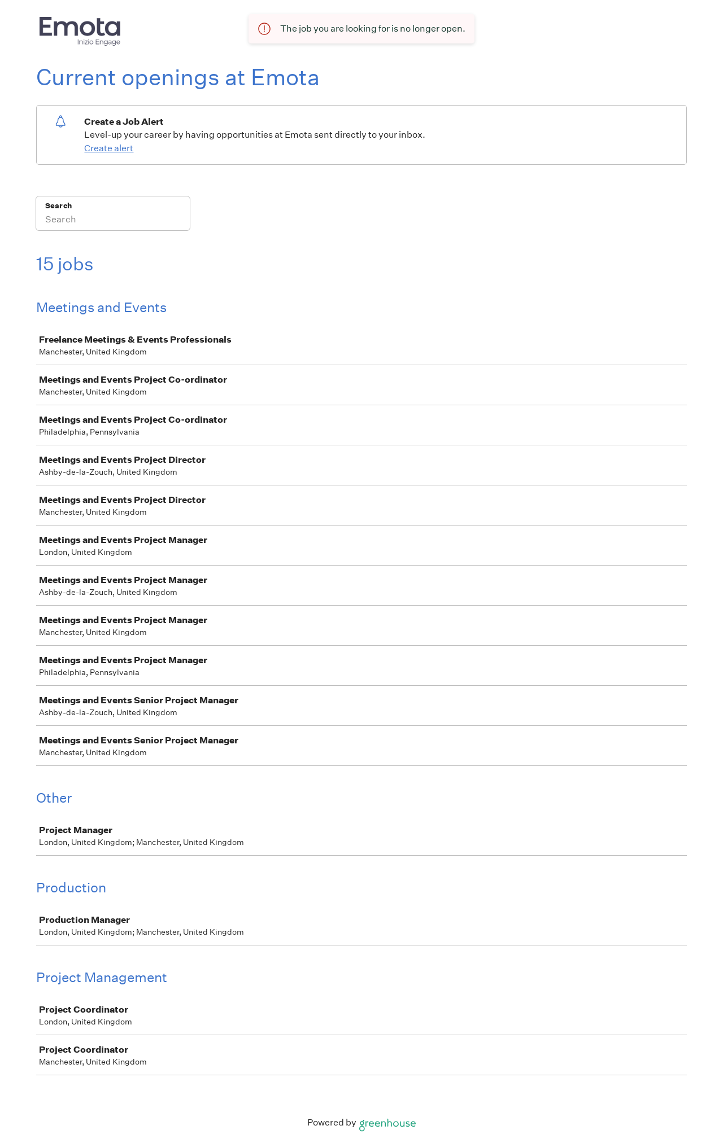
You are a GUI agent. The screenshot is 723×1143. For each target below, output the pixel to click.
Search (58, 206)
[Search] (113, 220)
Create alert (108, 148)
